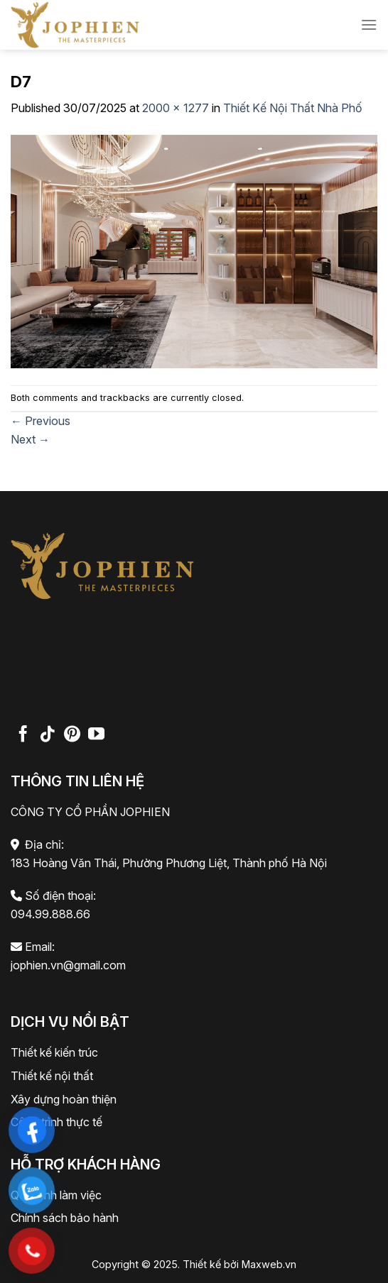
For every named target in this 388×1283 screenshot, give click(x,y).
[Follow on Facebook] (23, 735)
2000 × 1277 (175, 108)
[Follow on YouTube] (96, 735)
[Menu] (368, 24)
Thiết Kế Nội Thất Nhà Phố (292, 108)
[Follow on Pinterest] (72, 735)
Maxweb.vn (269, 1264)
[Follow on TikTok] (47, 735)
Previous (40, 421)
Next (30, 439)
